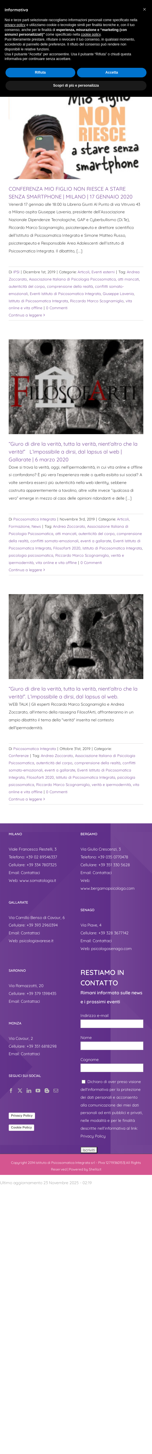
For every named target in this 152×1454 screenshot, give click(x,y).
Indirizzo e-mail (94, 1015)
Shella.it (95, 1169)
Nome (86, 1037)
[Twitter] (20, 1090)
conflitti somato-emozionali (54, 540)
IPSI (16, 272)
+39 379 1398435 (41, 993)
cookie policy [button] (90, 34)
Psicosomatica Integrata (34, 519)
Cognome (89, 1059)
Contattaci (30, 872)
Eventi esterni (103, 272)
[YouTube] (38, 1090)
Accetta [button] (111, 72)
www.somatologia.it (37, 880)
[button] (144, 9)
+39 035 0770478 (113, 857)
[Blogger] (47, 1090)
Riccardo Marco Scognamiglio (97, 301)
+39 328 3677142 (113, 933)
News (36, 526)
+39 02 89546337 (41, 857)
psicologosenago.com (111, 948)
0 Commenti (56, 307)
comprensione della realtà (70, 286)
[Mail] (56, 1090)
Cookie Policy (21, 1127)
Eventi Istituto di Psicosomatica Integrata (65, 293)
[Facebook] (11, 1090)
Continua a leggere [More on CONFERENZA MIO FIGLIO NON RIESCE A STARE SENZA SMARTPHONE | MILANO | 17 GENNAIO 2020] (25, 315)
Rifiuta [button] (40, 72)
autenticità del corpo (27, 286)
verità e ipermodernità (111, 784)
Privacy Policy (22, 1115)
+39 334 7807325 (42, 864)
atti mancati (128, 279)
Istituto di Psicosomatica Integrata (38, 301)
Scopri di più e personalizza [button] (76, 85)
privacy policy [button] (15, 25)
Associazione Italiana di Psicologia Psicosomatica (72, 279)
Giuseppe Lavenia (118, 293)
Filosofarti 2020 (66, 548)
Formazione (19, 526)
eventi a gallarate (95, 540)
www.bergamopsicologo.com (107, 888)
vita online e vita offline (56, 562)
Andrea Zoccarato (69, 526)
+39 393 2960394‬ (42, 925)
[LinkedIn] (29, 1090)
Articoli (83, 272)
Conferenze (19, 755)
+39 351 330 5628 (114, 864)
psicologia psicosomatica (31, 555)
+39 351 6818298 (42, 1046)
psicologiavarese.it (36, 940)
